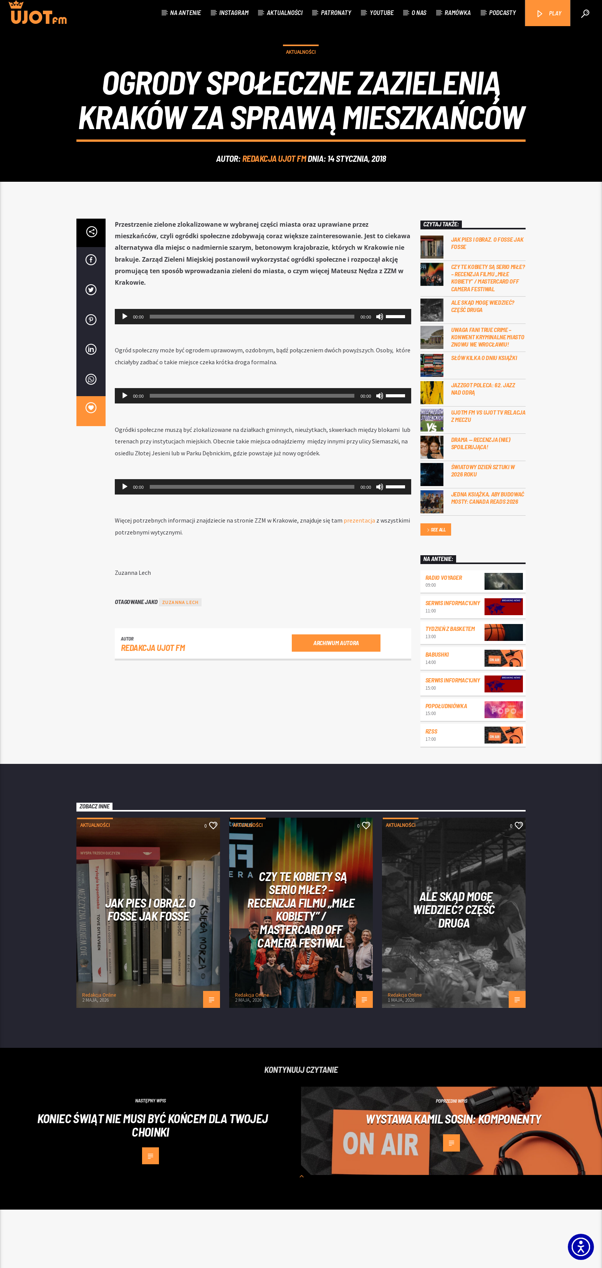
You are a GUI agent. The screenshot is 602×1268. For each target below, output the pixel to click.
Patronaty (336, 12)
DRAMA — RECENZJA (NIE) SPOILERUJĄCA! (480, 501)
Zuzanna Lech (180, 661)
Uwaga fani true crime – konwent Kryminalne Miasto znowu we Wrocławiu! (487, 395)
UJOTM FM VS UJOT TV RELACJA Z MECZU (488, 474)
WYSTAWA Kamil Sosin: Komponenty (453, 1177)
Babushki (437, 712)
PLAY (548, 13)
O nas (419, 12)
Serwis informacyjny (452, 661)
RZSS (431, 789)
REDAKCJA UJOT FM (274, 187)
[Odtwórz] (125, 375)
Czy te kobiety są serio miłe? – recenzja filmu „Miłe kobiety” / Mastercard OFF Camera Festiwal (488, 336)
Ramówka (458, 12)
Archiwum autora (336, 701)
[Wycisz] (380, 375)
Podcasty (502, 12)
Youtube (382, 12)
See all (436, 588)
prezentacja (359, 579)
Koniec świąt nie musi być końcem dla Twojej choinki (152, 1183)
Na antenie (185, 12)
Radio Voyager (443, 635)
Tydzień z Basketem (450, 686)
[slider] (252, 375)
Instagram (233, 12)
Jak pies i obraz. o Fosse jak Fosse (487, 301)
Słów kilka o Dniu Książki (484, 416)
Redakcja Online (99, 1053)
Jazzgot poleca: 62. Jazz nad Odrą (483, 447)
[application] (263, 375)
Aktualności (285, 12)
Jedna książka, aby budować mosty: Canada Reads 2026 (487, 556)
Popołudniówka (446, 764)
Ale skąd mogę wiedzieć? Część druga (482, 364)
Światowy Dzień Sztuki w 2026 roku (483, 528)
